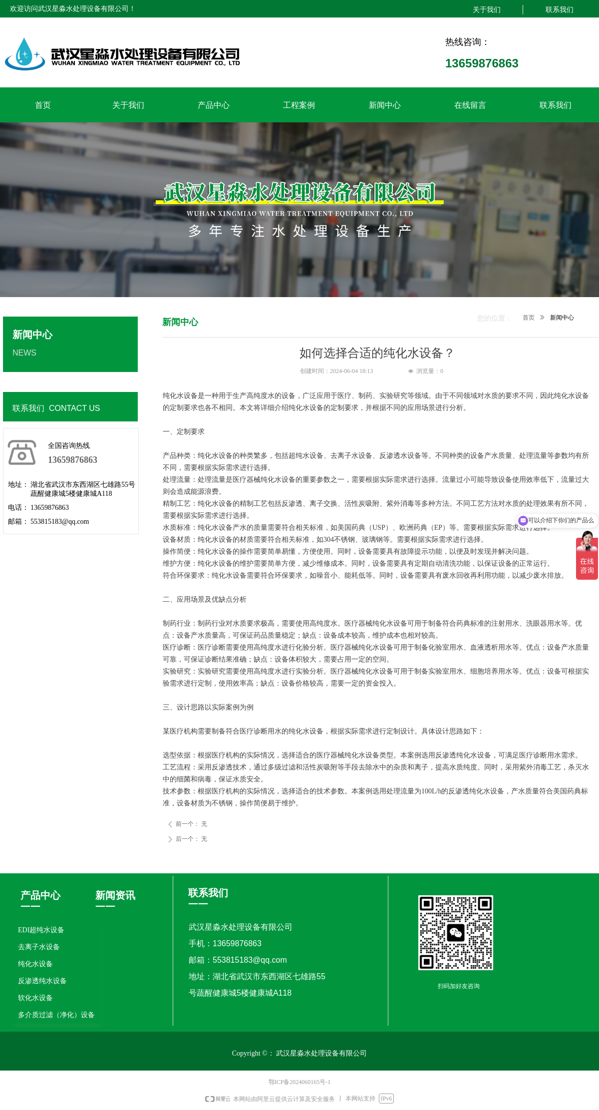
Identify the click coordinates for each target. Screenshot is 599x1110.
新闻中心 (562, 317)
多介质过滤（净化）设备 (56, 1015)
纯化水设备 (35, 964)
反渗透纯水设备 (42, 981)
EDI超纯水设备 (41, 930)
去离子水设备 (39, 947)
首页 (529, 317)
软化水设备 (35, 998)
